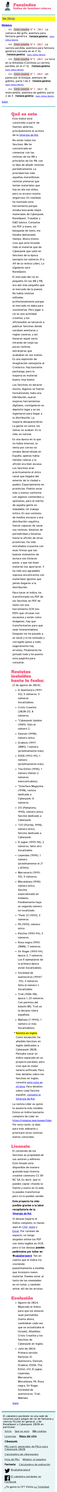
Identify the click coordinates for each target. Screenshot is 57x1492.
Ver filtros (8, 18)
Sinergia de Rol (28, 135)
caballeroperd (23, 1256)
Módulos (7, 25)
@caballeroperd (20, 1470)
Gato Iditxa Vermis (36, 55)
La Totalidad (41, 1487)
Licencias (10, 1436)
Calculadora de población (34, 1464)
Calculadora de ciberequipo (21, 1454)
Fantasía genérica (38, 36)
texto (32, 1227)
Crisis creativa (21, 29)
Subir (5, 102)
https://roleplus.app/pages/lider (32, 1120)
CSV (25, 1227)
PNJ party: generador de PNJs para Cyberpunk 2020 (26, 1448)
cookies (39, 1431)
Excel (15, 1231)
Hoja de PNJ (12, 1459)
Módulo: (34, 1459)
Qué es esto (22, 1431)
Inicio (8, 1431)
